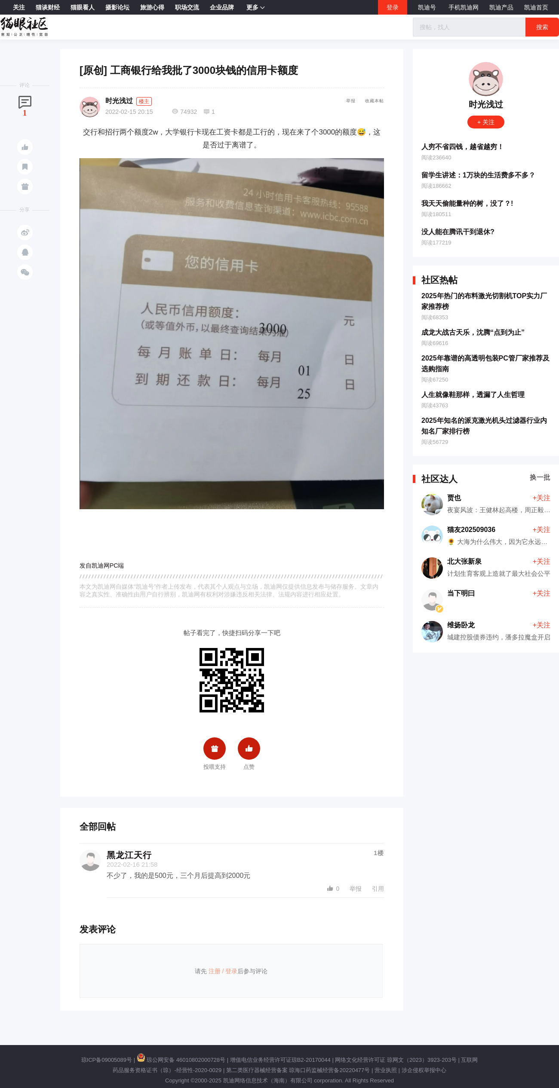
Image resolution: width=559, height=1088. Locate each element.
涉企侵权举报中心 (424, 1070)
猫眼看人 (83, 7)
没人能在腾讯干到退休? (457, 231)
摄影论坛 (117, 7)
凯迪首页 (536, 7)
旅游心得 (152, 7)
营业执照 (386, 1070)
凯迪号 (428, 7)
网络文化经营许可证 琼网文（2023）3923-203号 (395, 1060)
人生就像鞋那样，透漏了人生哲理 (473, 394)
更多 (255, 7)
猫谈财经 (48, 7)
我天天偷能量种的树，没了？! (467, 203)
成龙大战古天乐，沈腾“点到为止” (473, 332)
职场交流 (187, 7)
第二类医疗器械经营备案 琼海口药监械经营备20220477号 (298, 1070)
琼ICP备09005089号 (106, 1060)
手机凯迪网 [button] (463, 7)
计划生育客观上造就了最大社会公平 (498, 573)
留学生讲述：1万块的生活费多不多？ (478, 175)
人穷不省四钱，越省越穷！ (462, 146)
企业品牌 (222, 7)
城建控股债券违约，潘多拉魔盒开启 (498, 637)
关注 (19, 7)
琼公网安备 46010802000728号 (181, 1060)
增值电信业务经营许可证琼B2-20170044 (280, 1060)
